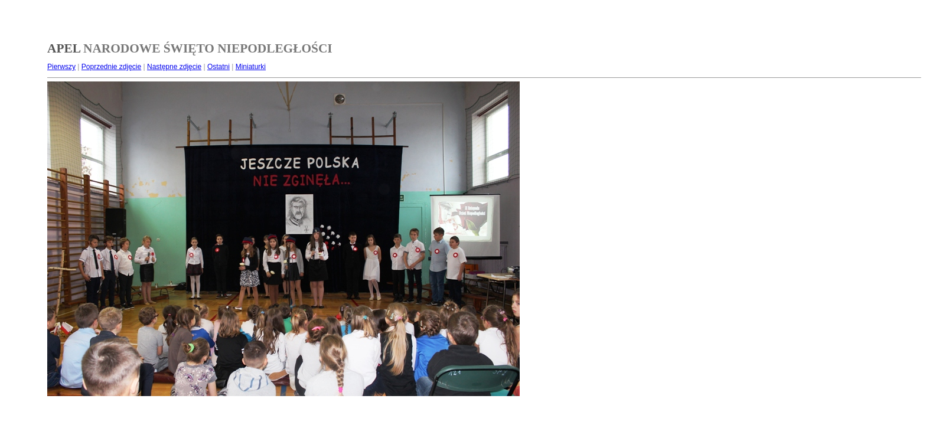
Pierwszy (61, 67)
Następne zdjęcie (174, 67)
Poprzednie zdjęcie (111, 67)
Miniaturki (251, 67)
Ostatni (218, 67)
